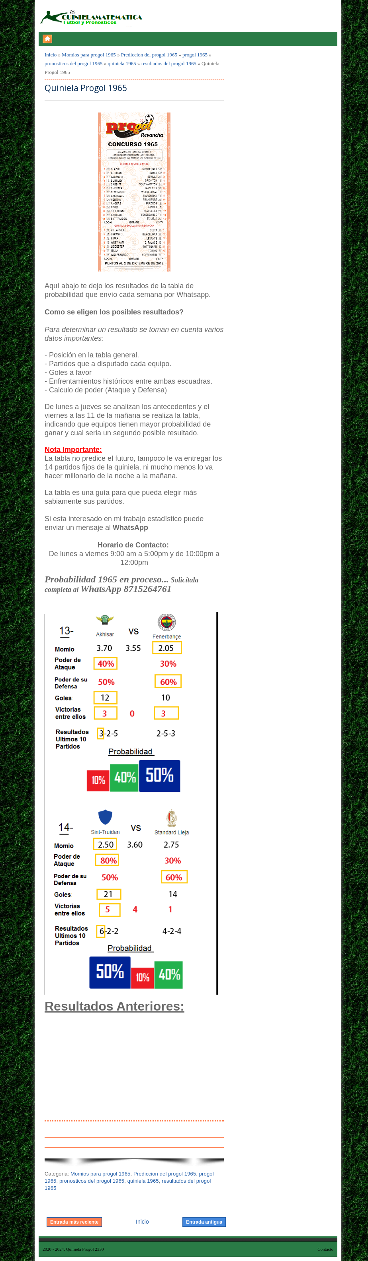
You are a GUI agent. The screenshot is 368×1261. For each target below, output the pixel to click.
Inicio (51, 55)
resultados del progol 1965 (168, 63)
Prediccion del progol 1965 (149, 55)
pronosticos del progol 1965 (74, 63)
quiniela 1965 (122, 63)
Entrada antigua (204, 1222)
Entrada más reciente (74, 1222)
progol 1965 (194, 55)
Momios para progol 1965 (88, 55)
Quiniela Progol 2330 (85, 1249)
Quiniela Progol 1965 (86, 88)
